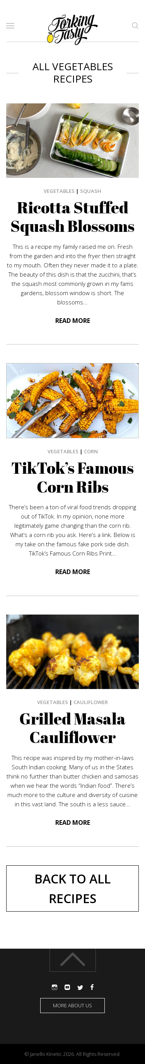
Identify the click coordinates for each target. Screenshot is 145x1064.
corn (91, 451)
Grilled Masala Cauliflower (72, 728)
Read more (72, 320)
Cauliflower (90, 702)
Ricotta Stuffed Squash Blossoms (72, 217)
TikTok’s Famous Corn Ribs (72, 477)
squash (90, 190)
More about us (72, 1005)
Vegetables (59, 190)
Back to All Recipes (72, 888)
